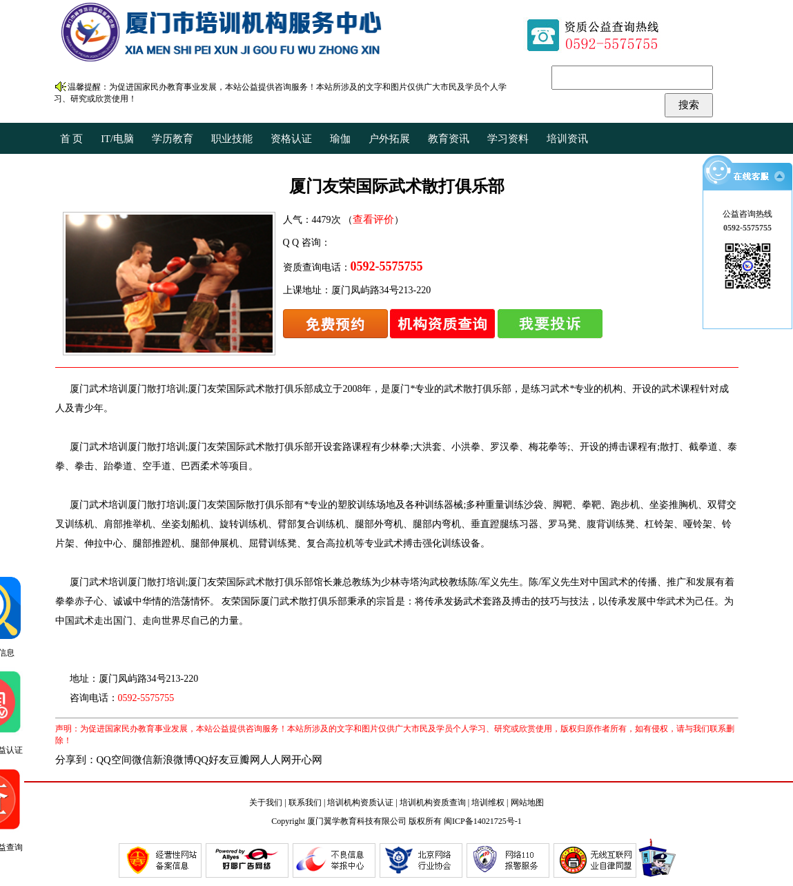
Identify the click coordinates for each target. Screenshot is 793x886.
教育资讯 (448, 138)
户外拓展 (389, 138)
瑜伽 (340, 138)
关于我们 (265, 802)
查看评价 (373, 219)
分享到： (76, 759)
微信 (142, 759)
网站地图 (527, 802)
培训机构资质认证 (360, 802)
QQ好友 (211, 759)
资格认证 (291, 138)
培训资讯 (567, 138)
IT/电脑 (117, 138)
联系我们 (305, 802)
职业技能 (232, 138)
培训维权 (488, 802)
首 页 (72, 138)
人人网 (275, 759)
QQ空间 (114, 759)
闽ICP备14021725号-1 (483, 821)
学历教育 (172, 138)
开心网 (306, 759)
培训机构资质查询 (433, 802)
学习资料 (508, 138)
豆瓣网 (244, 759)
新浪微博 (173, 759)
